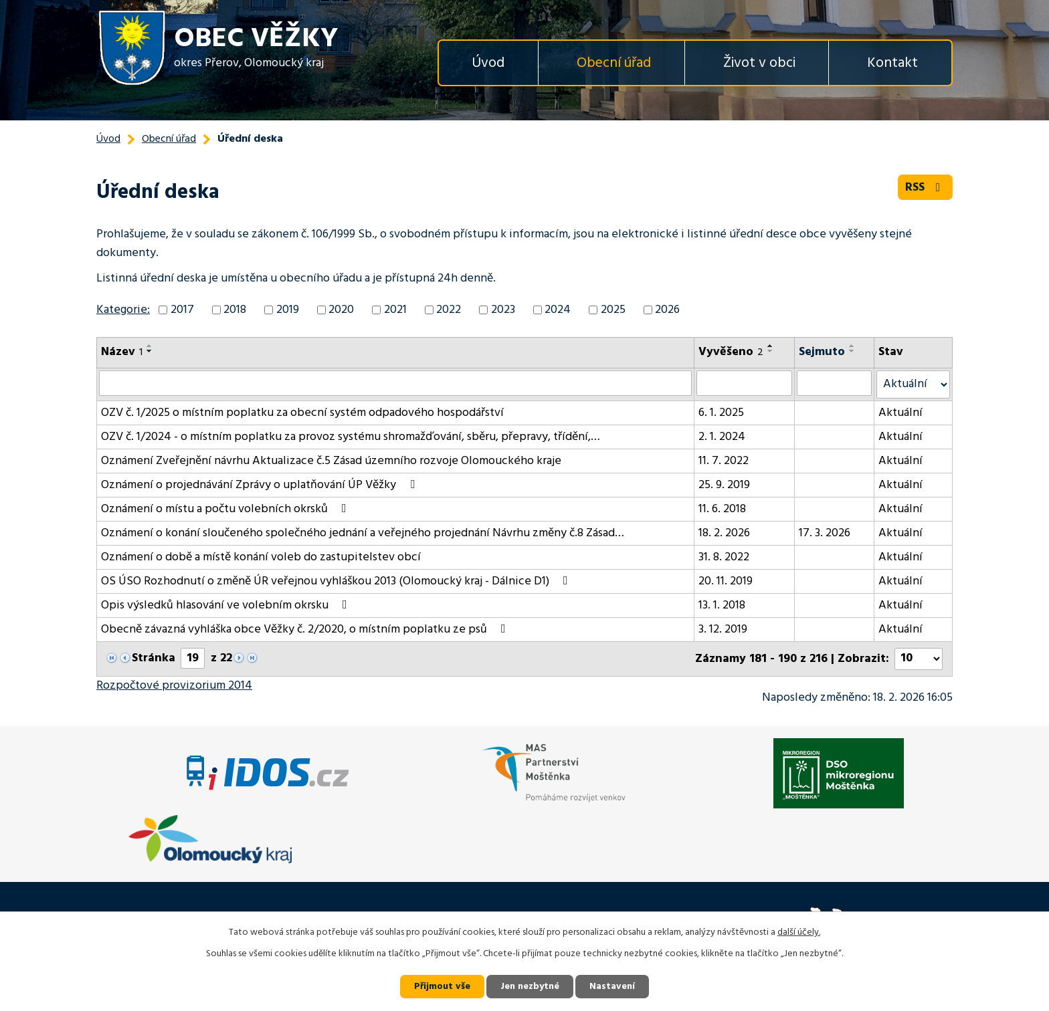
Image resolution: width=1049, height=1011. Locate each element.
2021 (395, 310)
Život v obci (759, 63)
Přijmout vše (442, 986)
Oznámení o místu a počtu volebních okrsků (226, 509)
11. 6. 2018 (722, 509)
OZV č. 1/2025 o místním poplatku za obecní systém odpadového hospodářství (302, 413)
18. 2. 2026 (724, 533)
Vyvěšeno (730, 352)
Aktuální (900, 413)
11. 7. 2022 (723, 461)
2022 (448, 310)
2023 (503, 310)
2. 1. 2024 (721, 437)
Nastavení (612, 986)
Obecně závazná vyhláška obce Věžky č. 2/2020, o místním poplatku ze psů (306, 630)
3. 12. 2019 (722, 630)
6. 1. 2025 (721, 413)
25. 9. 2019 (724, 485)
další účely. (798, 932)
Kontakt (892, 63)
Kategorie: (123, 310)
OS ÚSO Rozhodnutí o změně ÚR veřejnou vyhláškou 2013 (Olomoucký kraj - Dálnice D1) (337, 581)
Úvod (488, 63)
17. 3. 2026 (824, 533)
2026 (667, 310)
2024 (558, 310)
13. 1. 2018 (721, 605)
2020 (341, 310)
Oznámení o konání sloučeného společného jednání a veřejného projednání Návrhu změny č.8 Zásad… (362, 533)
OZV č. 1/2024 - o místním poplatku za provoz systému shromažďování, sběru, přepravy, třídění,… (350, 437)
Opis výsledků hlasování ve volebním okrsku (227, 605)
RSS (925, 187)
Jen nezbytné (529, 986)
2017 (182, 310)
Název (121, 352)
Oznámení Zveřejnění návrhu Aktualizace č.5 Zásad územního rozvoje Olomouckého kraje (331, 461)
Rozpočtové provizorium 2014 (174, 685)
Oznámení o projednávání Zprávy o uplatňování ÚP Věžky (260, 485)
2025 (613, 310)
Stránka (153, 658)
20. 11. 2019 (725, 581)
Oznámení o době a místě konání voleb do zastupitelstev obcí (261, 557)
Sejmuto (822, 352)
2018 (234, 310)
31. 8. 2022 (723, 557)
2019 (287, 310)
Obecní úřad (614, 63)
